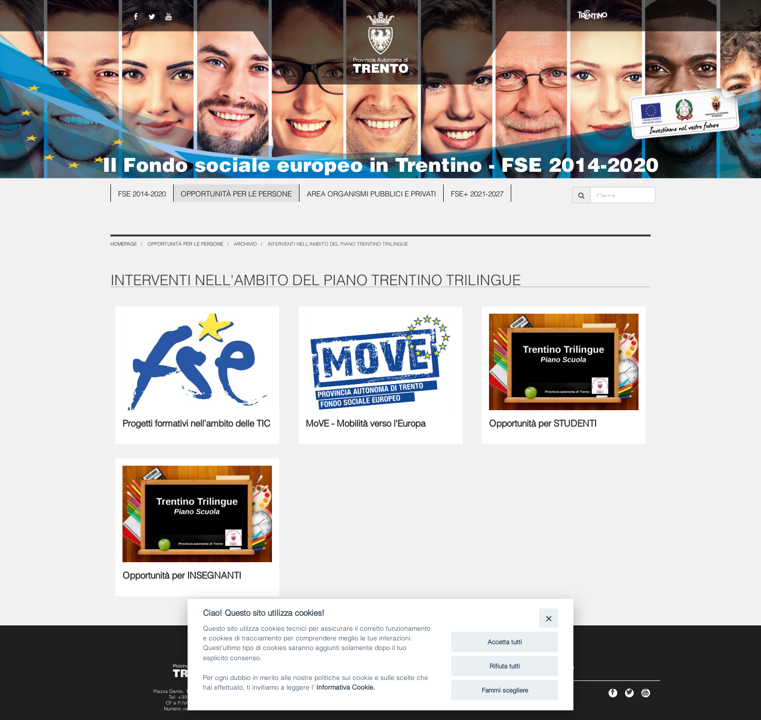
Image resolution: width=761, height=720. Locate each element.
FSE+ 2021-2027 (477, 193)
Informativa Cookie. (345, 686)
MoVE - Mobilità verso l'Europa (365, 422)
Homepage (123, 243)
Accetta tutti (505, 641)
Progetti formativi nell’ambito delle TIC (196, 422)
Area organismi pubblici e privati (371, 193)
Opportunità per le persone (236, 193)
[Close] (548, 618)
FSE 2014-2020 (142, 193)
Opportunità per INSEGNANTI (181, 574)
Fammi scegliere (505, 689)
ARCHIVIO (245, 243)
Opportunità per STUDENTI (543, 422)
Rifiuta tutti (504, 665)
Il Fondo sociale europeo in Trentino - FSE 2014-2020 (381, 163)
